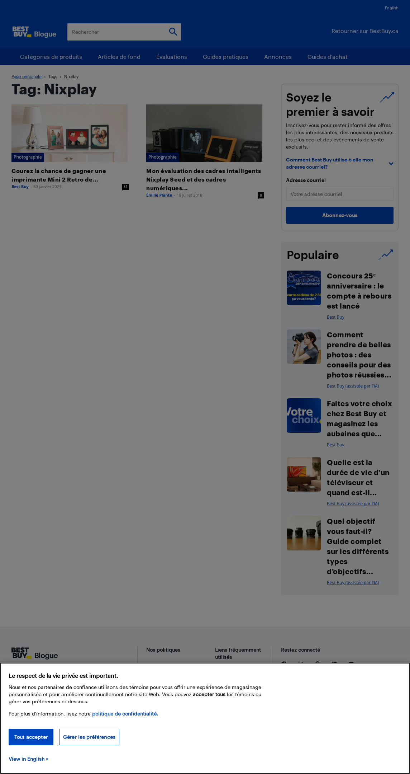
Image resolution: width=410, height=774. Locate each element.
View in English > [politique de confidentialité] (28, 759)
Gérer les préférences (89, 737)
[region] (205, 718)
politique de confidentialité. (125, 713)
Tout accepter (31, 737)
